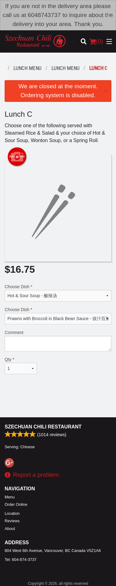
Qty (21, 365)
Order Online (16, 504)
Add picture (17, 156)
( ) (96, 41)
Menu (10, 497)
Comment (58, 340)
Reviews (12, 521)
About (10, 528)
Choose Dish (58, 293)
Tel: (21, 559)
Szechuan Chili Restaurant (43, 426)
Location (12, 513)
